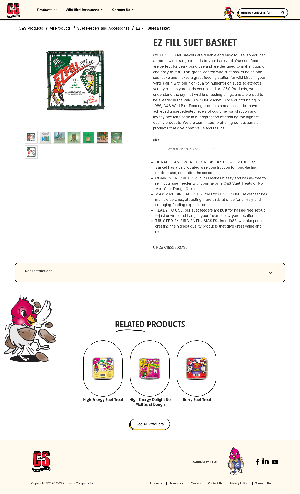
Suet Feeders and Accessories (103, 28)
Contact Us (121, 10)
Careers (196, 483)
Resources (176, 483)
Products (44, 10)
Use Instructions (39, 271)
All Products (60, 28)
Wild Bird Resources (82, 10)
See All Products (150, 424)
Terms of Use (263, 483)
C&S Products (31, 28)
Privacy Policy (239, 483)
